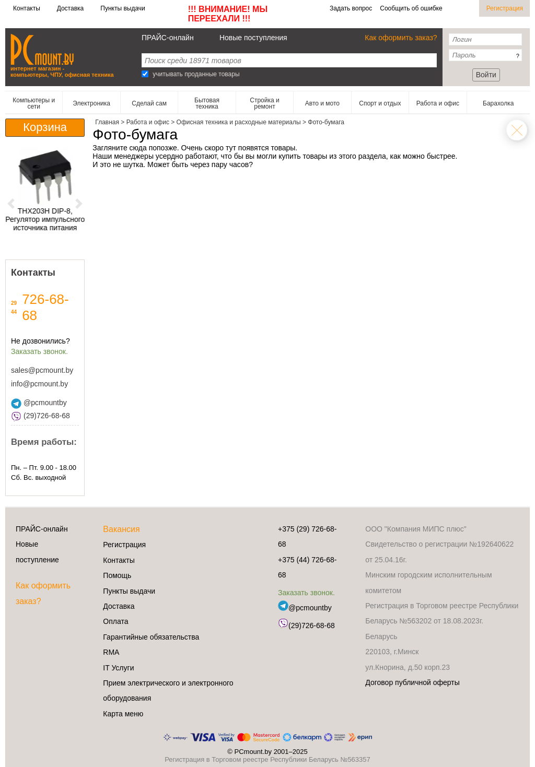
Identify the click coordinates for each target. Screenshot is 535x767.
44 (14, 312)
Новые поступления (253, 37)
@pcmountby (39, 402)
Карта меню (123, 714)
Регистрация (504, 8)
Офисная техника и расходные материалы (516, 130)
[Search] (145, 73)
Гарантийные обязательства (151, 637)
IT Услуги (118, 668)
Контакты (26, 8)
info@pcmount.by (39, 384)
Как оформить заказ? (401, 37)
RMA (111, 652)
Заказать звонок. (39, 351)
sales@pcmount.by (42, 370)
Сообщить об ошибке (411, 8)
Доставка (70, 8)
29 (14, 303)
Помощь (117, 575)
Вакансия (121, 529)
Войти (486, 74)
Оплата (115, 621)
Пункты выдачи (122, 8)
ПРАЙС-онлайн (168, 37)
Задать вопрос (351, 8)
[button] (11, 203)
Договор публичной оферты (412, 682)
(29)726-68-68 (40, 415)
